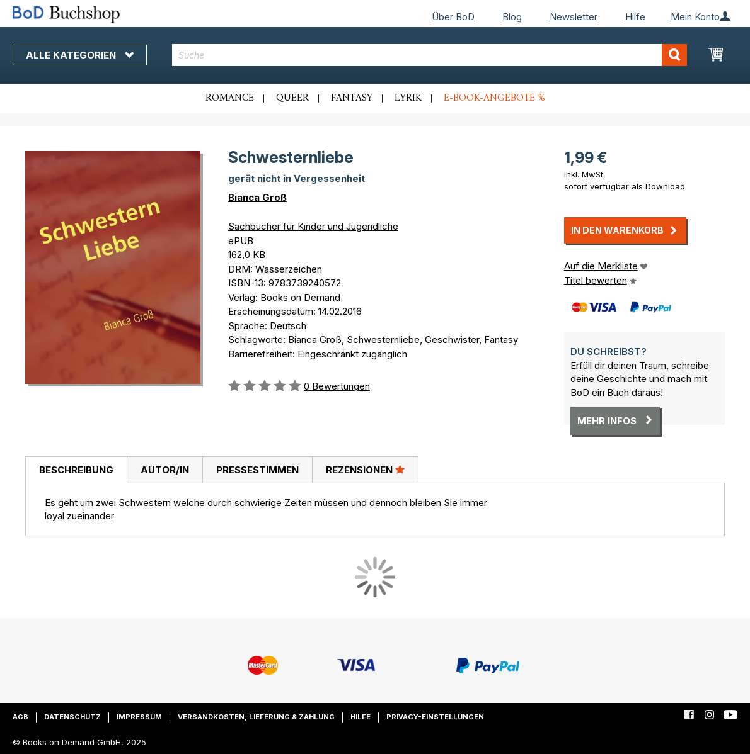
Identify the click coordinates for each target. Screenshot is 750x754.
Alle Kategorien (80, 55)
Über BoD (453, 17)
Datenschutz (72, 716)
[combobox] (429, 55)
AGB (20, 716)
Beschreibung (76, 470)
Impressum (139, 716)
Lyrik (408, 98)
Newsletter (573, 17)
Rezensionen (365, 469)
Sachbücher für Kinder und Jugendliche (313, 226)
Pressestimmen (257, 470)
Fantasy (351, 98)
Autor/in (165, 470)
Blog (512, 17)
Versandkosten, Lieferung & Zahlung (256, 716)
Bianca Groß (257, 197)
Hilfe (635, 17)
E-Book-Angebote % (494, 98)
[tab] (76, 470)
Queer (292, 98)
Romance (229, 98)
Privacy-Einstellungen (435, 716)
